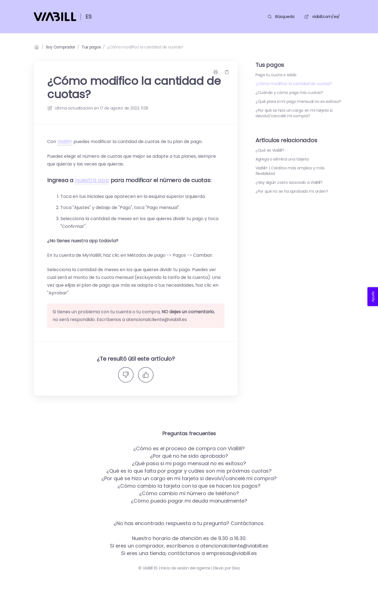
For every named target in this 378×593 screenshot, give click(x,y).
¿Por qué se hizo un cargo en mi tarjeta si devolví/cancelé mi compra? (294, 113)
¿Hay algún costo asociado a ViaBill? (289, 182)
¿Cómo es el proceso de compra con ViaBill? (189, 448)
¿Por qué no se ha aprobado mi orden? (292, 191)
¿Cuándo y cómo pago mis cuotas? (289, 92)
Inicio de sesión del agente (185, 568)
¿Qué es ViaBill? (270, 150)
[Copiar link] (226, 72)
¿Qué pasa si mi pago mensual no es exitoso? (298, 101)
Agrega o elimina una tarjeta (282, 159)
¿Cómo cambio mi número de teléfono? (189, 493)
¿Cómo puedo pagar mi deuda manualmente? (189, 500)
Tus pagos (91, 47)
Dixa (236, 568)
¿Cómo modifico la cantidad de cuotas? (145, 47)
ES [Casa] (88, 17)
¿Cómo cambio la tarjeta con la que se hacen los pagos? (189, 485)
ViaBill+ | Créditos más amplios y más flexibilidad (290, 170)
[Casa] (55, 16)
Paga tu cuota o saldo (276, 75)
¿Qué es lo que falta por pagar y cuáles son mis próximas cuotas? (189, 470)
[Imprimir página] (215, 72)
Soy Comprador (60, 47)
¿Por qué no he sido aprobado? (189, 455)
